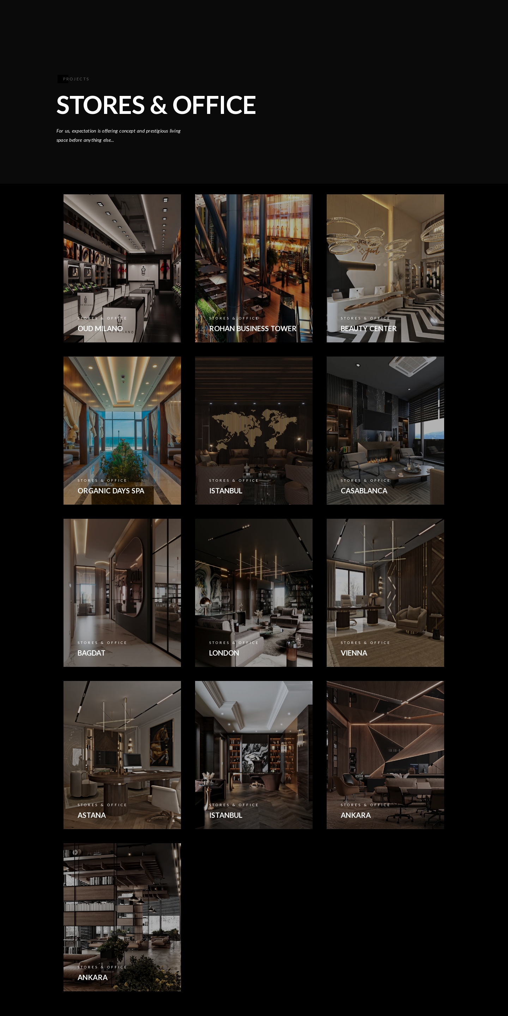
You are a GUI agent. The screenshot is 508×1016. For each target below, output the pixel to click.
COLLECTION (281, 28)
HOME (178, 28)
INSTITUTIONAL (224, 28)
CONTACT (374, 28)
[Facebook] (413, 14)
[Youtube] (429, 14)
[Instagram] (444, 14)
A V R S (412, 28)
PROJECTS (330, 28)
